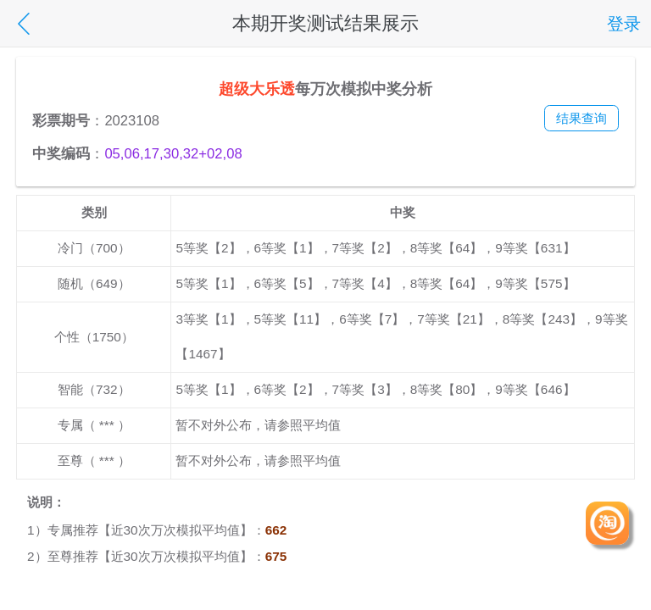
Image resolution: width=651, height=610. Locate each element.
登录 (624, 23)
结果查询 (581, 118)
